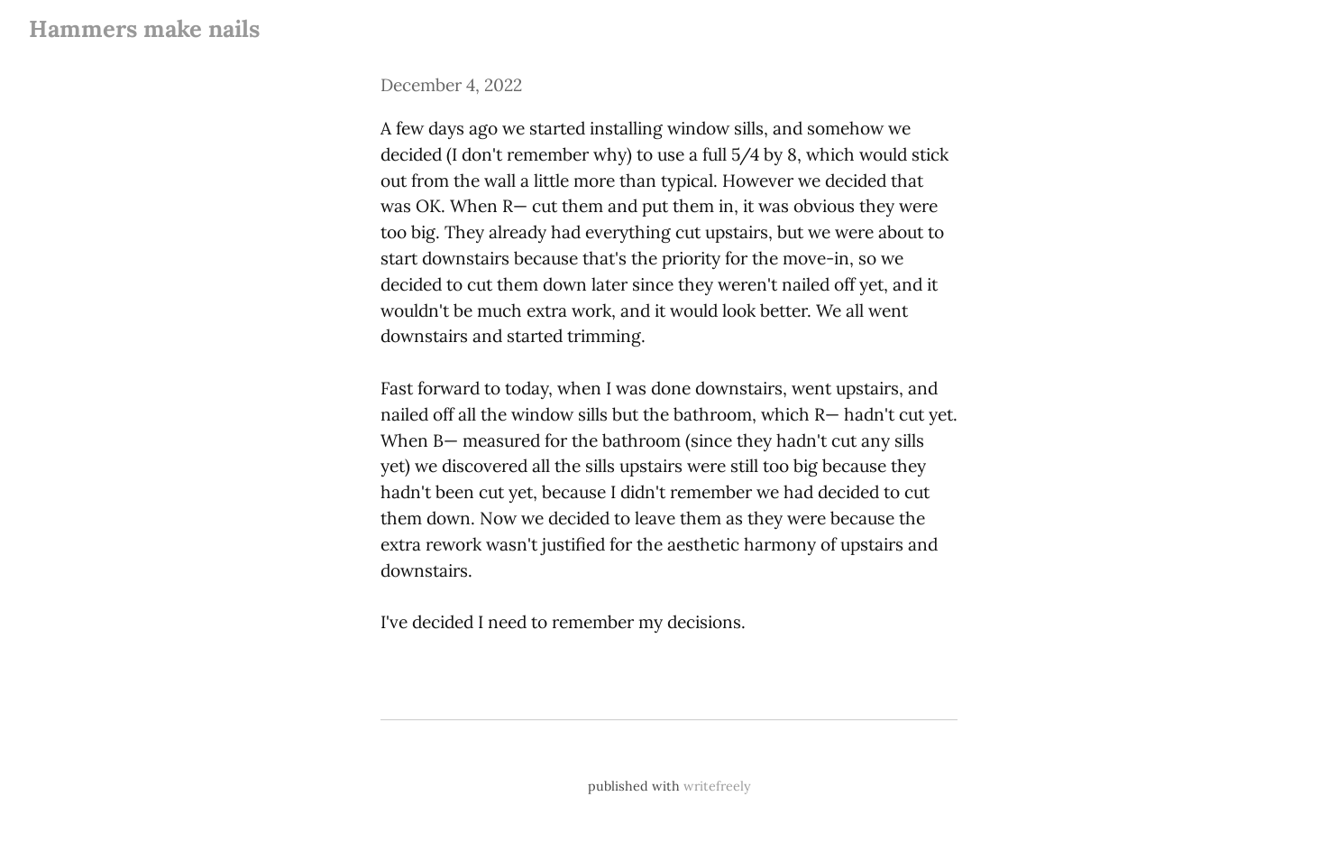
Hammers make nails (144, 28)
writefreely (717, 786)
